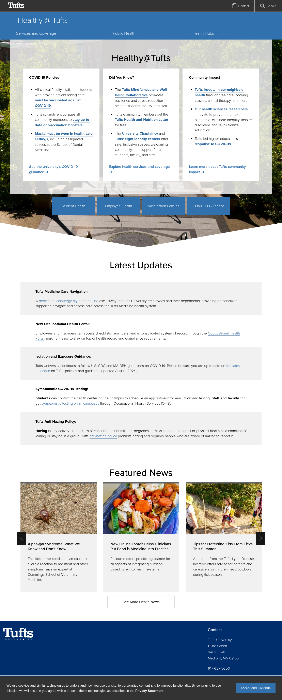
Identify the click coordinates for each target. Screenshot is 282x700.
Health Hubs (203, 33)
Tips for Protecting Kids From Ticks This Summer (223, 546)
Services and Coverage (36, 33)
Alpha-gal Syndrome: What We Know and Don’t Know (54, 546)
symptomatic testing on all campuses (70, 403)
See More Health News (141, 601)
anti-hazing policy (103, 435)
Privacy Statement (149, 690)
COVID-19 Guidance (208, 205)
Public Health (124, 33)
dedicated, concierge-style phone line (68, 300)
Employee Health (118, 205)
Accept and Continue (255, 688)
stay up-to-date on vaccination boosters (62, 122)
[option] (58, 537)
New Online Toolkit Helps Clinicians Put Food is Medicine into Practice (140, 546)
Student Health (73, 205)
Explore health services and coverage (139, 166)
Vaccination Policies (163, 205)
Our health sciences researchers (221, 109)
